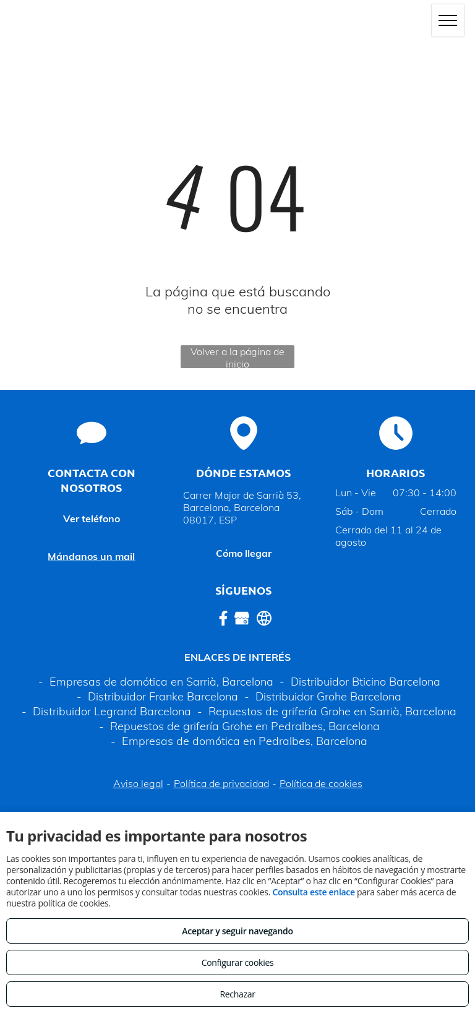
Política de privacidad (221, 783)
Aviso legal (138, 783)
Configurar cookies (238, 962)
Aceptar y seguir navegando (237, 931)
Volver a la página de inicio (237, 356)
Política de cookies (321, 783)
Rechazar (237, 994)
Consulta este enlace (313, 892)
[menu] (448, 20)
